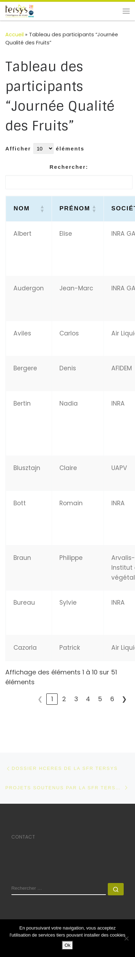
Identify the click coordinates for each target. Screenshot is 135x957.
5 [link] (100, 698)
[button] (42, 208)
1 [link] (52, 698)
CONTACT (23, 837)
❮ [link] (40, 698)
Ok (68, 945)
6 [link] (112, 698)
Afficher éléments (44, 148)
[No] (126, 938)
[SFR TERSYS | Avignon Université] (19, 10)
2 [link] (64, 698)
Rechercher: (68, 167)
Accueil (14, 34)
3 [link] (76, 698)
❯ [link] (124, 698)
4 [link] (88, 698)
